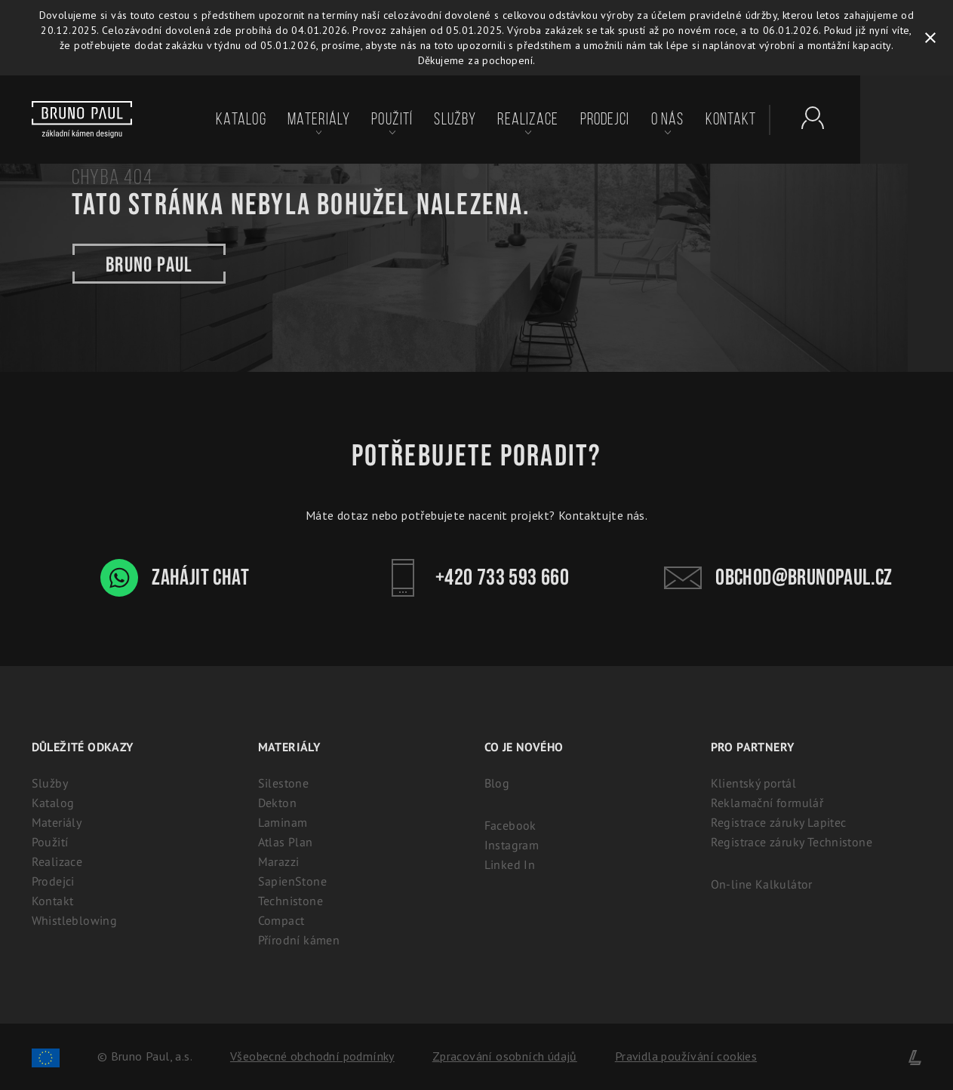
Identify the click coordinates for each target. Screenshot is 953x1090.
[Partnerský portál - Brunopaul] (805, 117)
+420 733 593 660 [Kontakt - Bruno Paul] (476, 578)
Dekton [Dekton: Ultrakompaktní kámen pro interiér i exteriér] (277, 802)
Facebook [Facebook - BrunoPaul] (510, 825)
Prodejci (605, 119)
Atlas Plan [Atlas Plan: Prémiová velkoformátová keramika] (285, 841)
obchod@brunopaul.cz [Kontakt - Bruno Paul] (778, 578)
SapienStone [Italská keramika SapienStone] (292, 881)
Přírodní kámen (299, 939)
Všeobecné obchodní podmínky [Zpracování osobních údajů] (312, 1056)
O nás (667, 119)
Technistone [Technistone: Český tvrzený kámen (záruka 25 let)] (290, 900)
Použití (392, 119)
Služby (455, 119)
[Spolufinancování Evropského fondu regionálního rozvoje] (46, 1056)
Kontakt (731, 119)
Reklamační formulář (767, 802)
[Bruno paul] (82, 120)
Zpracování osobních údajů (504, 1056)
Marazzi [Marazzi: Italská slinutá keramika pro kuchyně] (279, 861)
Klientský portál (753, 783)
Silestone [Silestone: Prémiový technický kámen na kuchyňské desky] (283, 783)
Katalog (241, 119)
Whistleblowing (75, 920)
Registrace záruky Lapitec (779, 822)
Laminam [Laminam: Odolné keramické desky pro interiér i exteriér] (283, 822)
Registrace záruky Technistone (792, 841)
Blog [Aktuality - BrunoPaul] (497, 783)
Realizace (527, 119)
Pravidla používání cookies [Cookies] (686, 1056)
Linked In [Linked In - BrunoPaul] (510, 864)
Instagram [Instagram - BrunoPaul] (512, 844)
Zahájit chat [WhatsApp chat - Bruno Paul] (174, 578)
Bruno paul (149, 264)
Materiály (318, 119)
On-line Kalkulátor (762, 884)
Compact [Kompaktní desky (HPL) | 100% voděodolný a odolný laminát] (281, 920)
